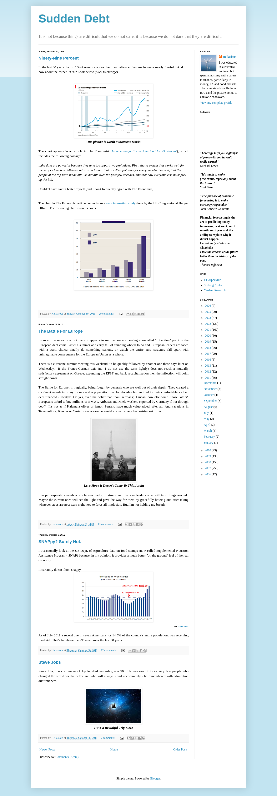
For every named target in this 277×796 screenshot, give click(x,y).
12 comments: (109, 650)
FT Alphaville (212, 280)
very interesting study (121, 203)
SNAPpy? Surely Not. (59, 541)
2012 (208, 371)
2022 (208, 323)
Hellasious (229, 56)
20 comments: (107, 313)
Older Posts (180, 749)
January (209, 442)
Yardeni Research (215, 290)
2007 (208, 468)
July (207, 412)
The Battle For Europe (60, 331)
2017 (208, 353)
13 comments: (106, 524)
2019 (208, 341)
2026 (208, 305)
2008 (208, 462)
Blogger (155, 778)
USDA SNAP (183, 626)
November (211, 388)
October (209, 394)
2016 (208, 359)
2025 (208, 311)
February (210, 436)
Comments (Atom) (66, 757)
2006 (208, 474)
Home (114, 749)
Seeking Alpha (213, 285)
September (211, 400)
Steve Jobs (49, 662)
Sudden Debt (74, 18)
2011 (208, 377)
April (207, 424)
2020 (208, 335)
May (207, 418)
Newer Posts (47, 749)
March (208, 430)
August (208, 406)
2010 (208, 450)
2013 (208, 365)
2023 (208, 317)
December (210, 382)
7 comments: (108, 737)
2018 (208, 347)
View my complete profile (216, 102)
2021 (208, 329)
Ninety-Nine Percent (58, 58)
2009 (208, 456)
